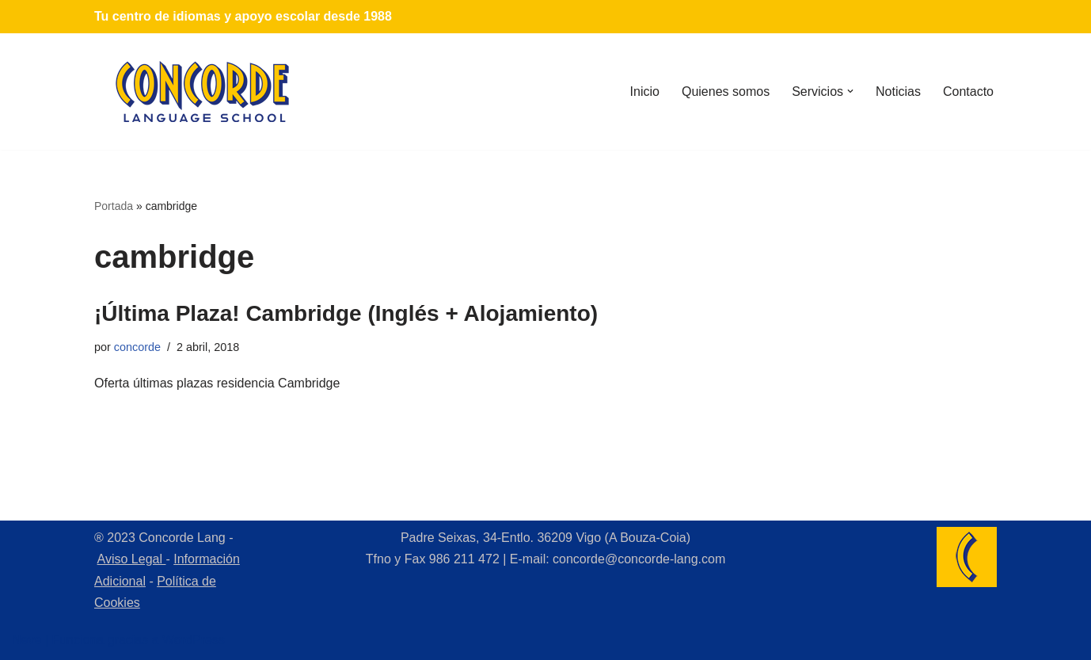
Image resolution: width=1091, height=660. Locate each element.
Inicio (645, 91)
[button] (850, 91)
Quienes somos (726, 91)
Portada (113, 206)
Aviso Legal (131, 559)
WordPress (193, 640)
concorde (137, 347)
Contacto (968, 91)
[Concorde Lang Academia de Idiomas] (202, 91)
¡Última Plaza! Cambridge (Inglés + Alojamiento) (346, 313)
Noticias (898, 91)
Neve (26, 640)
